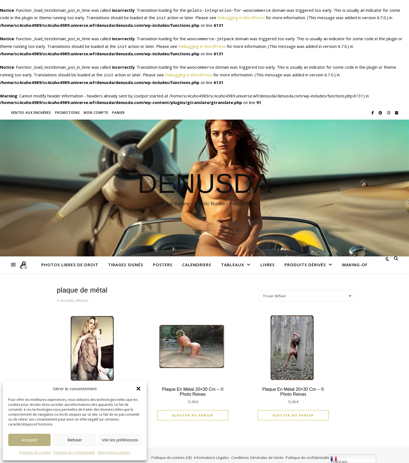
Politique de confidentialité (74, 452)
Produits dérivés (305, 259)
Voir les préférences (120, 440)
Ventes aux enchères (31, 107)
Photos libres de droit (69, 259)
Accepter (29, 440)
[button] (138, 388)
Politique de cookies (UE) (171, 452)
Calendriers (196, 259)
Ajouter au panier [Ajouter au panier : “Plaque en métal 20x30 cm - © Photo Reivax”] (192, 410)
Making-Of (355, 259)
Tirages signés (125, 259)
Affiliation (340, 452)
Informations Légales (114, 452)
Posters (162, 259)
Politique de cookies (35, 452)
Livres (267, 259)
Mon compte (96, 107)
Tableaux (232, 259)
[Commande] (305, 291)
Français (338, 459)
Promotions (67, 107)
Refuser (75, 440)
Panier (118, 107)
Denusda (204, 178)
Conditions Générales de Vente (257, 452)
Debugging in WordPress (241, 16)
